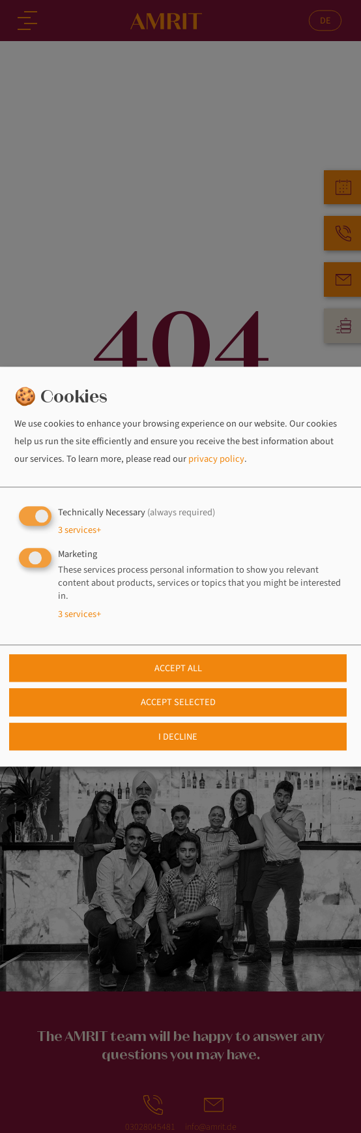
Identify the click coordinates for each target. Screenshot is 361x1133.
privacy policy (216, 459)
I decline (177, 737)
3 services (79, 530)
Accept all (178, 668)
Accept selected (178, 703)
